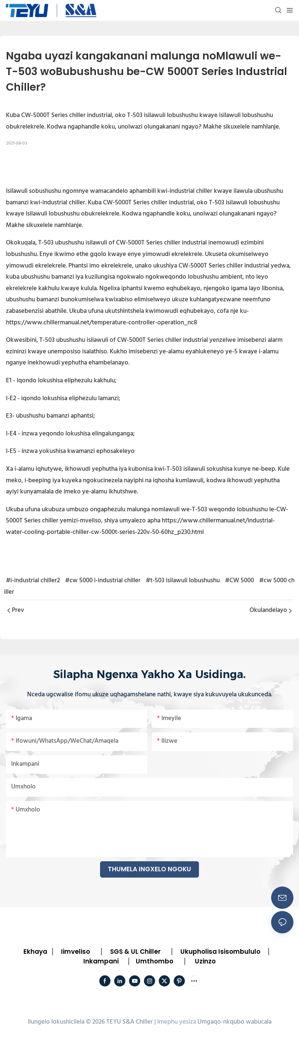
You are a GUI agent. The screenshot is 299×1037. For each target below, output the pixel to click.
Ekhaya (35, 951)
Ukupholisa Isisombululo (220, 951)
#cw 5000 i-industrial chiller (103, 581)
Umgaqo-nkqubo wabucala (234, 1022)
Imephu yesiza (176, 1022)
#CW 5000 (239, 581)
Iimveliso (75, 951)
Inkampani (101, 961)
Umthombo (154, 961)
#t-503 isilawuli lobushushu (183, 581)
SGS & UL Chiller (135, 951)
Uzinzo (205, 961)
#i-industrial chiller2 (33, 581)
